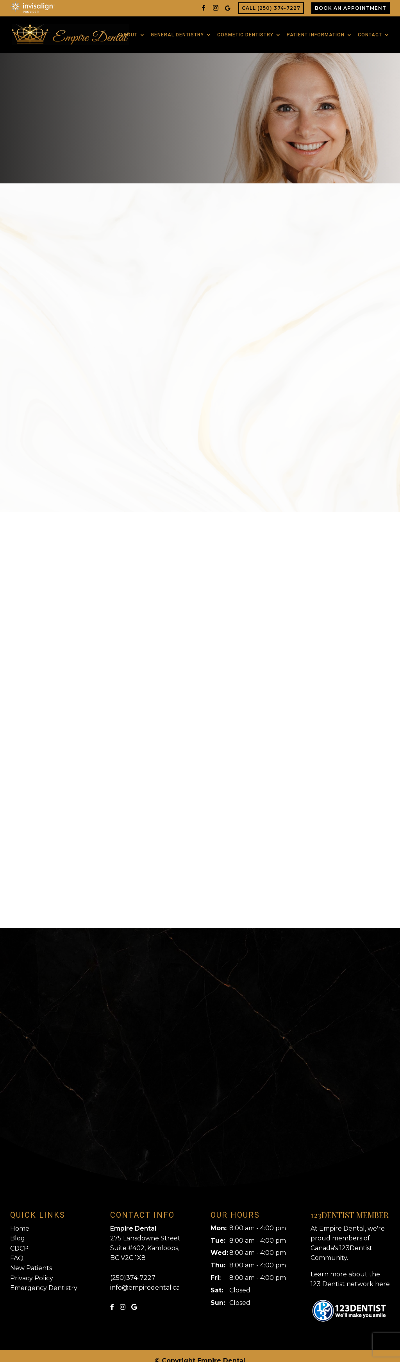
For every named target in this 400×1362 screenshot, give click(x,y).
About (129, 30)
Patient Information (316, 30)
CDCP (19, 1239)
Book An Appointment (350, 8)
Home (19, 1219)
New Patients (31, 1258)
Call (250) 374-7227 (271, 8)
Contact (370, 30)
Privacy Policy (31, 1268)
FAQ (16, 1249)
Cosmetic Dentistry (245, 30)
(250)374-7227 (132, 1268)
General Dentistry (177, 30)
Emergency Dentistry (43, 1278)
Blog (17, 1229)
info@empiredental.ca (145, 1278)
